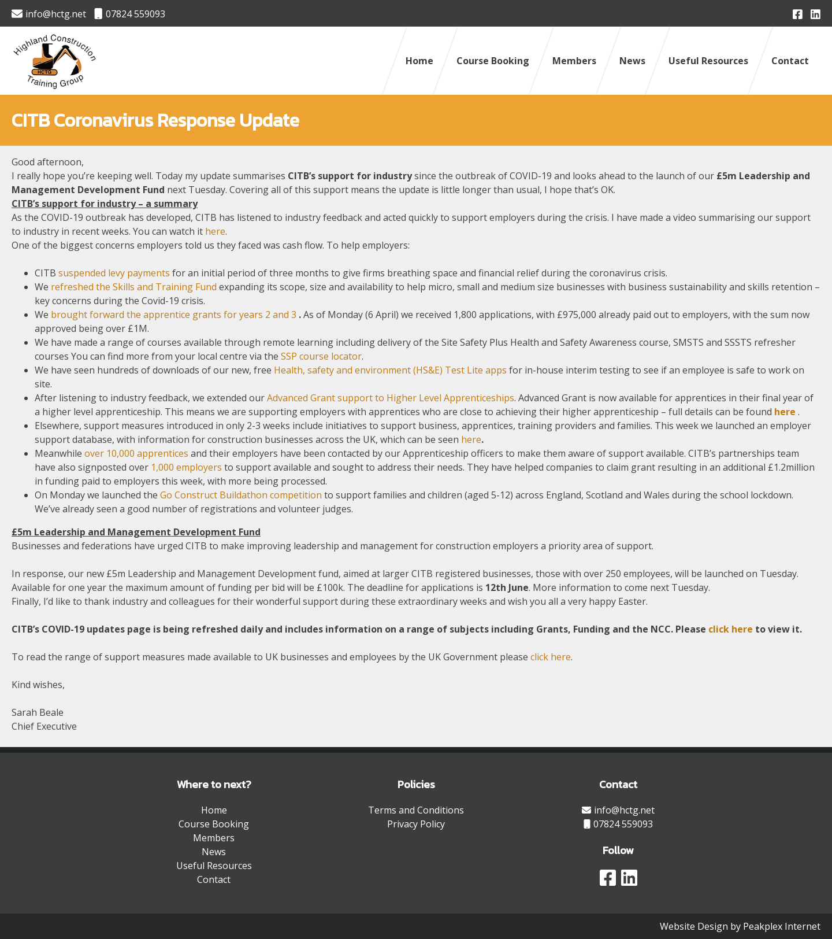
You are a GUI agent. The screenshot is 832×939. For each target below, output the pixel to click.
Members (574, 60)
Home (419, 60)
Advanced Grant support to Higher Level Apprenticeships (390, 397)
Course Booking (492, 60)
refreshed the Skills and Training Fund (135, 286)
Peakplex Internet (781, 926)
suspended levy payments (114, 273)
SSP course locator (321, 356)
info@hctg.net (49, 14)
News (632, 60)
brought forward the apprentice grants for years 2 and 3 (173, 314)
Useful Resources (708, 60)
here (215, 231)
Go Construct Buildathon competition (241, 495)
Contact (790, 60)
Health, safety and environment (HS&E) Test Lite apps (390, 370)
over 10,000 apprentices (136, 453)
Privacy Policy (416, 824)
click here (730, 629)
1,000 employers (186, 467)
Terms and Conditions (416, 810)
